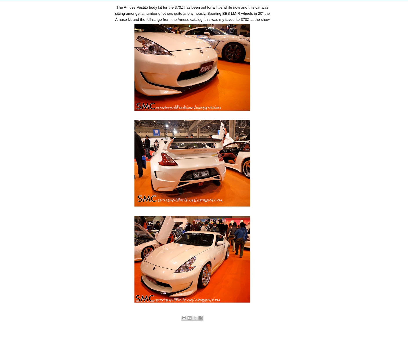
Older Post (256, 337)
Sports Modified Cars (204, 324)
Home (193, 337)
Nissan (182, 324)
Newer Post (129, 337)
